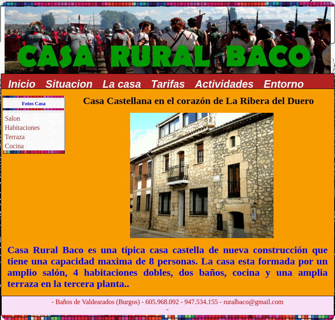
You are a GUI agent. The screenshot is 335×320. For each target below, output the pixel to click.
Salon (12, 118)
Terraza (15, 136)
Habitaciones (22, 127)
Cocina (14, 146)
